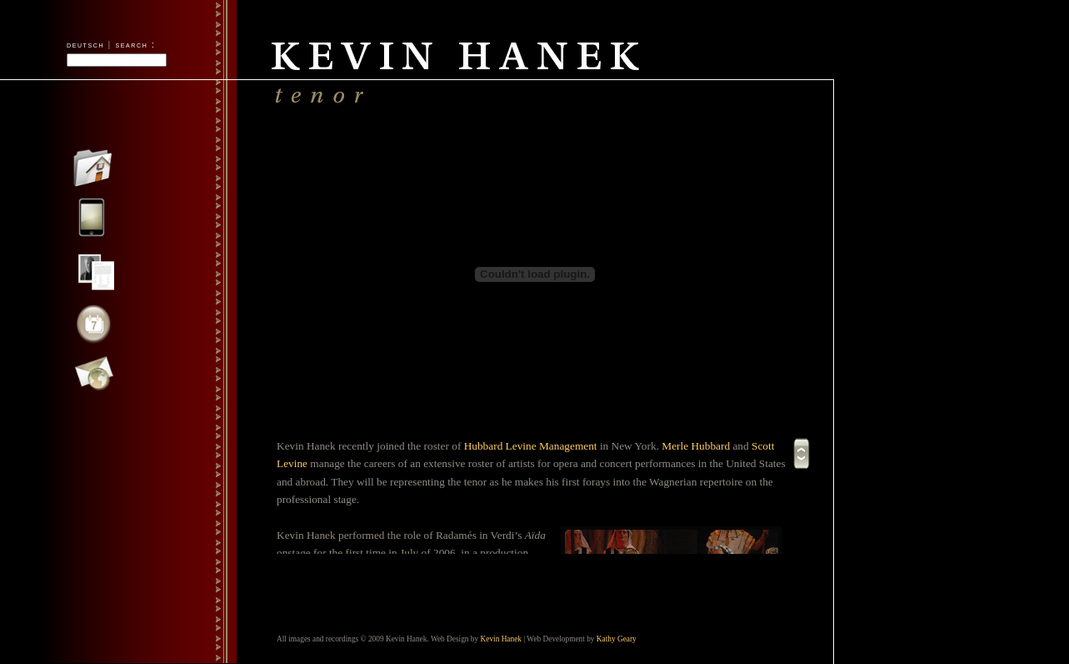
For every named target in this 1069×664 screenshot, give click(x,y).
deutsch (85, 44)
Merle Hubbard (696, 446)
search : (136, 44)
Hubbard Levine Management (530, 446)
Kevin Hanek (501, 639)
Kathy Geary (617, 639)
